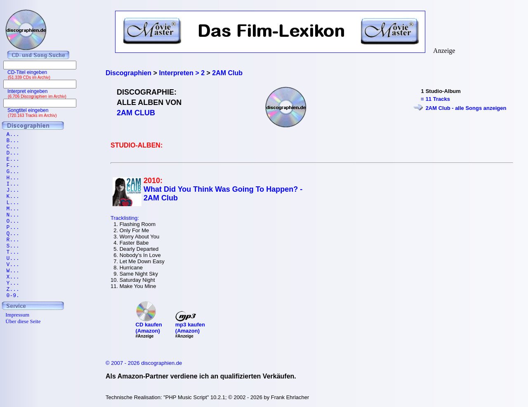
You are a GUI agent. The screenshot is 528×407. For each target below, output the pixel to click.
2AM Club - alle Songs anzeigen (466, 108)
